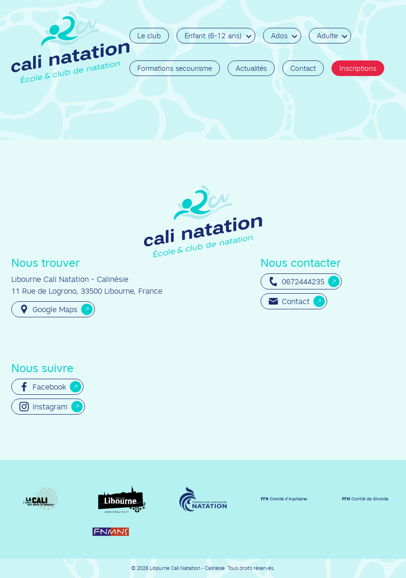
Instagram (43, 406)
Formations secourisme (174, 68)
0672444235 (296, 281)
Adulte (327, 35)
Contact (303, 68)
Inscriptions (357, 68)
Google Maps (48, 309)
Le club (149, 35)
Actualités (251, 68)
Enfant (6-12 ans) (213, 35)
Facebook (42, 386)
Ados (279, 35)
